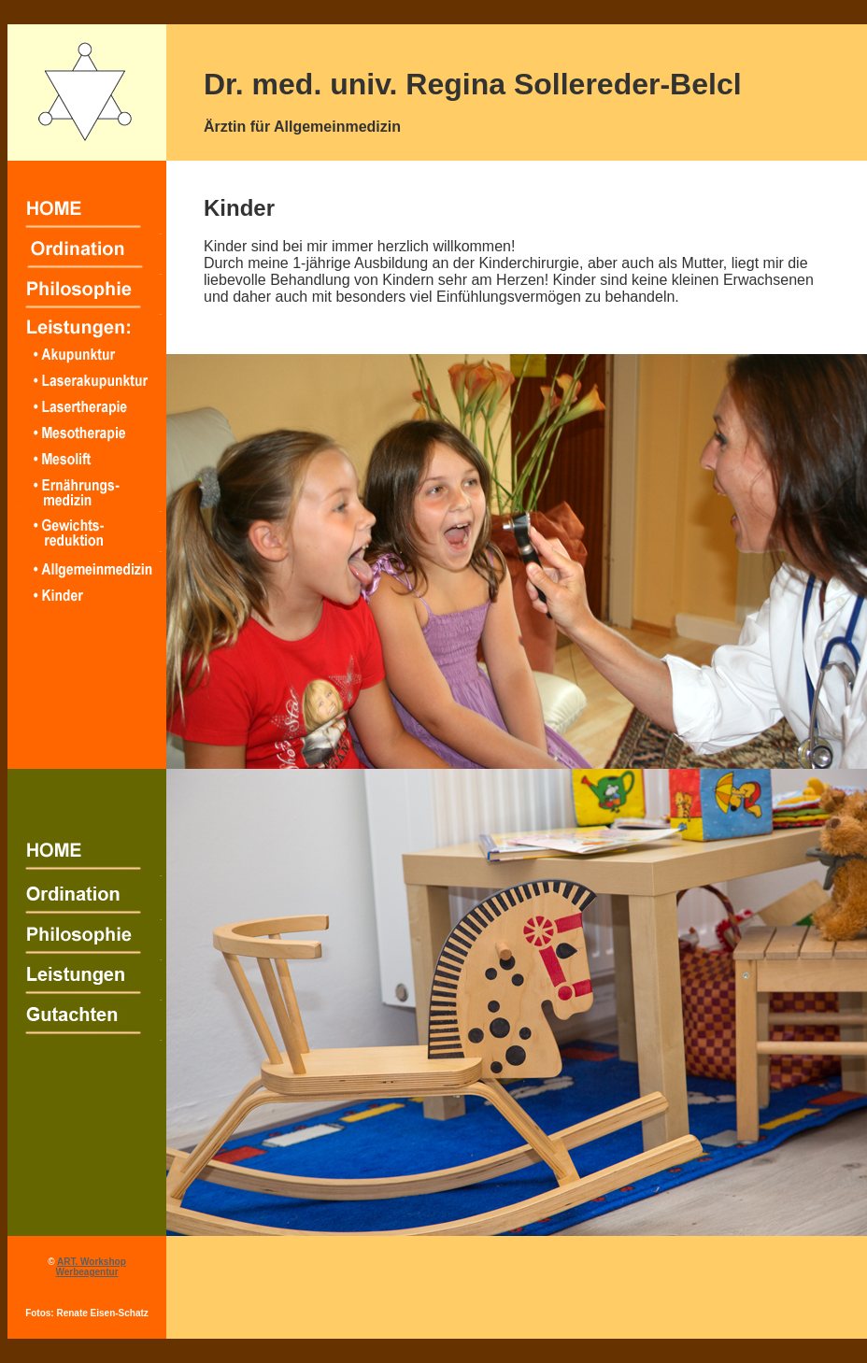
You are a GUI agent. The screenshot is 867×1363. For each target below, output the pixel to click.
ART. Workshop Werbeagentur (90, 1267)
